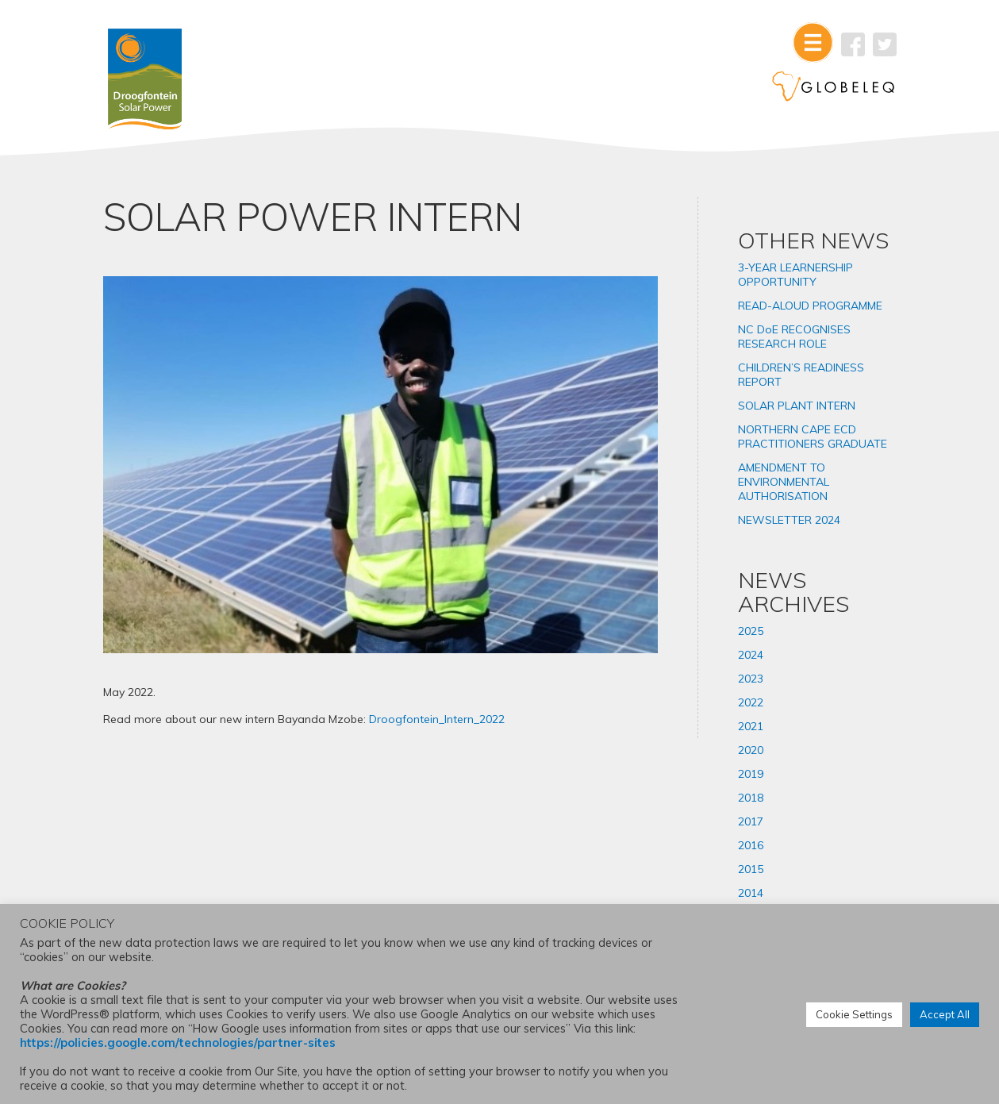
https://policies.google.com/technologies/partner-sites (178, 1042)
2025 (750, 631)
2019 (750, 774)
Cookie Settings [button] (854, 1014)
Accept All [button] (945, 1014)
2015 (750, 869)
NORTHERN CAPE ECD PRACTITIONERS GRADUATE (812, 436)
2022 (750, 702)
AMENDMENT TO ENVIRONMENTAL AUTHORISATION (783, 481)
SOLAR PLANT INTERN (796, 405)
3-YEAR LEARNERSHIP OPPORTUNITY (795, 274)
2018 (750, 797)
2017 (750, 821)
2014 (750, 893)
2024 (750, 655)
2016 (750, 845)
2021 (750, 726)
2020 (750, 750)
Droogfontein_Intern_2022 (437, 719)
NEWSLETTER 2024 (789, 520)
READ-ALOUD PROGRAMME (810, 305)
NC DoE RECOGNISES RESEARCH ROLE (794, 336)
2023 (750, 678)
